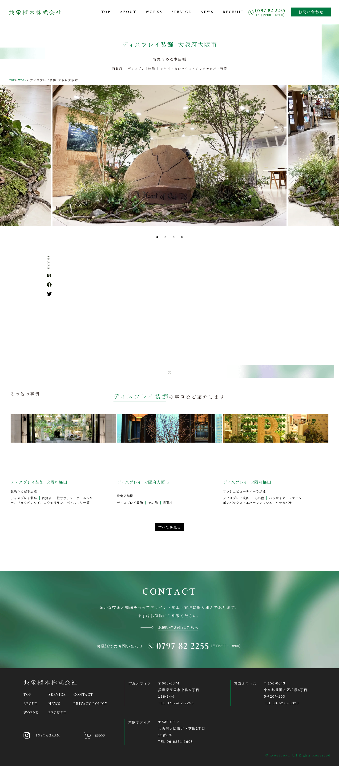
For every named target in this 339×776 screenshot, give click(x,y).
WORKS (154, 11)
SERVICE (181, 11)
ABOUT (128, 11)
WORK (25, 80)
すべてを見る (169, 534)
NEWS (207, 11)
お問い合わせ (311, 12)
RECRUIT (233, 11)
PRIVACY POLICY (90, 713)
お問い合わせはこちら (178, 636)
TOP (106, 11)
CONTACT (83, 704)
